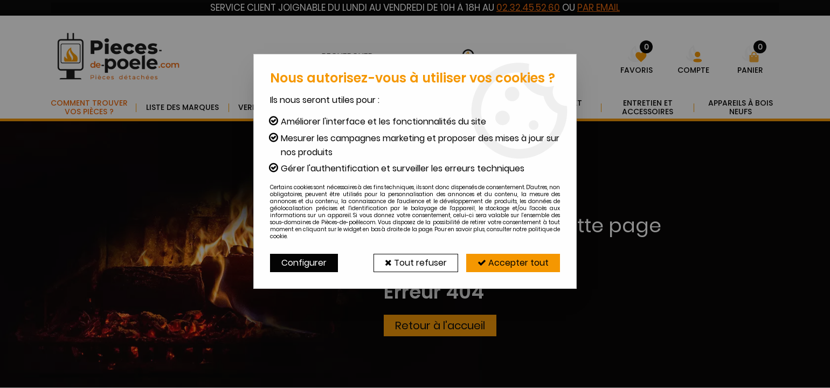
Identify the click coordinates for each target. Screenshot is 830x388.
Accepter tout (513, 263)
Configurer (304, 263)
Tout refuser (416, 263)
